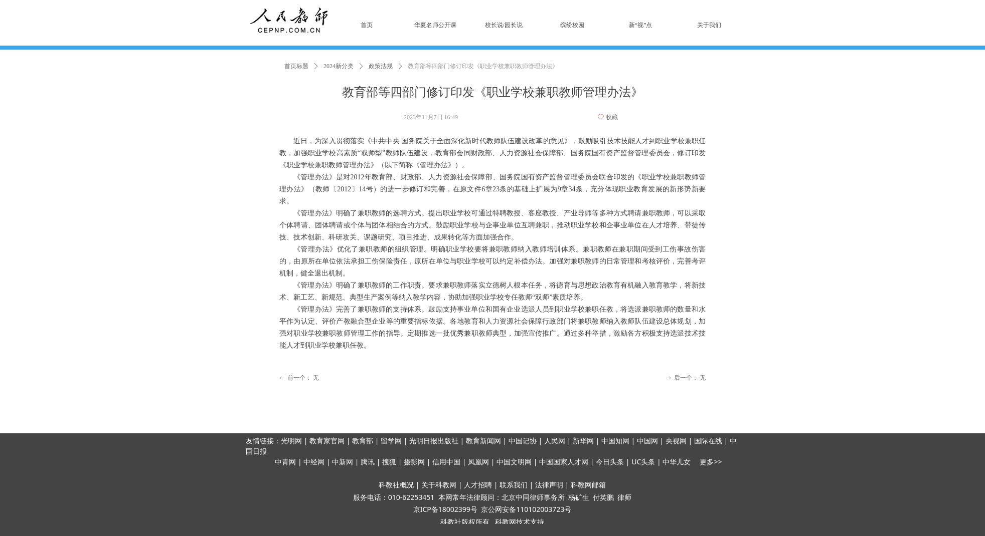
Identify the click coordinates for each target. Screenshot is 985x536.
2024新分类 (338, 66)
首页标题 (296, 66)
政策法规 (381, 66)
